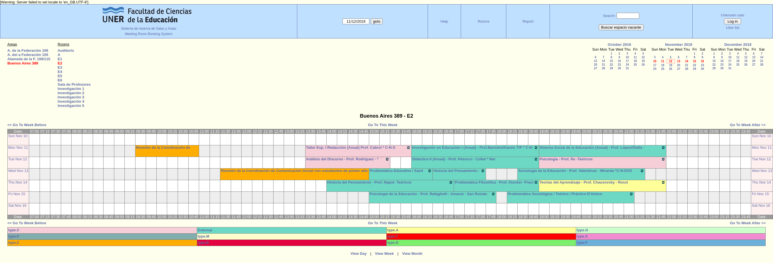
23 (619, 64)
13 (595, 60)
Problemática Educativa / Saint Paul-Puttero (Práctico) (401, 173)
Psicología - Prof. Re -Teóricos (603, 159)
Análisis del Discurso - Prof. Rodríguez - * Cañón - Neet (347, 161)
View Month (412, 253)
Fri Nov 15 (16, 194)
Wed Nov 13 (18, 171)
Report (527, 21)
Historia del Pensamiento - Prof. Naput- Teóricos (390, 182)
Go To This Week (382, 125)
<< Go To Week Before (26, 125)
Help (444, 21)
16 (619, 60)
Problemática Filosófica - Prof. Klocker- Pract (496, 182)
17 (627, 60)
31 (627, 68)
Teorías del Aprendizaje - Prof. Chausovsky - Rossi (603, 182)
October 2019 (619, 44)
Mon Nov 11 (18, 147)
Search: (609, 16)
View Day (358, 253)
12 (643, 57)
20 (595, 64)
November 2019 (678, 44)
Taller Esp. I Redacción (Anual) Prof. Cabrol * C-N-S (358, 147)
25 (635, 64)
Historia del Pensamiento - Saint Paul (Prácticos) (459, 173)
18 (635, 60)
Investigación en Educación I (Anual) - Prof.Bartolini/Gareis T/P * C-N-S (475, 149)
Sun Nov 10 (17, 136)
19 (643, 60)
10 (627, 57)
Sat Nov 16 (17, 205)
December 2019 (737, 44)
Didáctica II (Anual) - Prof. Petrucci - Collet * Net (475, 159)
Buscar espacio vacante (621, 27)
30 (619, 68)
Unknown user (732, 15)
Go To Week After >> (748, 125)
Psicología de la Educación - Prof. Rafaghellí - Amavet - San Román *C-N (433, 196)
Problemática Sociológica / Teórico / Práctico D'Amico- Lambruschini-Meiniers (571, 196)
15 (611, 60)
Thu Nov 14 (17, 182)
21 (603, 64)
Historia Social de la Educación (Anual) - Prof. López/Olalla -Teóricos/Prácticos (603, 149)
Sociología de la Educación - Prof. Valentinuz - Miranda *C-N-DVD (581, 171)
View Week (384, 253)
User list (732, 27)
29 (611, 68)
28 (603, 68)
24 (627, 64)
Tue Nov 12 (17, 159)
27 (595, 68)
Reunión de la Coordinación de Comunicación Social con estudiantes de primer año (294, 171)
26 (643, 64)
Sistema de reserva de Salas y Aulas (148, 29)
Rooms (483, 21)
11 (635, 57)
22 (611, 64)
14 (603, 60)
